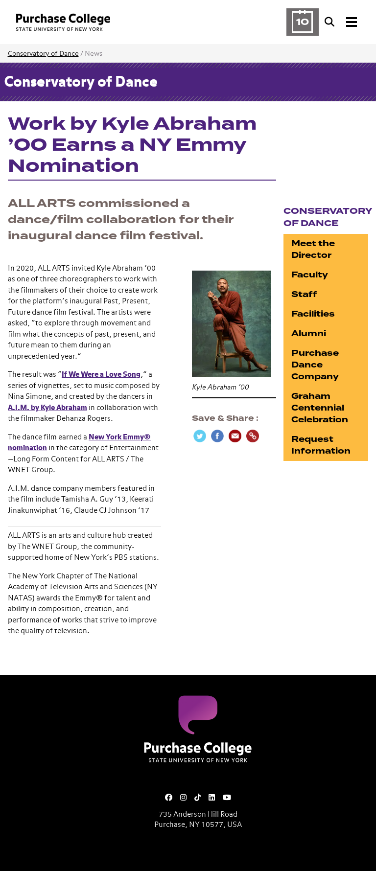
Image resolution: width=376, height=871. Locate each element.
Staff (304, 294)
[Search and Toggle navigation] (342, 22)
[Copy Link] (252, 436)
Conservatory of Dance (43, 53)
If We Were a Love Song (101, 374)
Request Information (321, 445)
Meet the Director (313, 249)
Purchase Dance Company (315, 365)
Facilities (313, 314)
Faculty (309, 275)
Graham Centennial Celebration (319, 408)
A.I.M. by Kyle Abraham (47, 408)
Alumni (308, 333)
